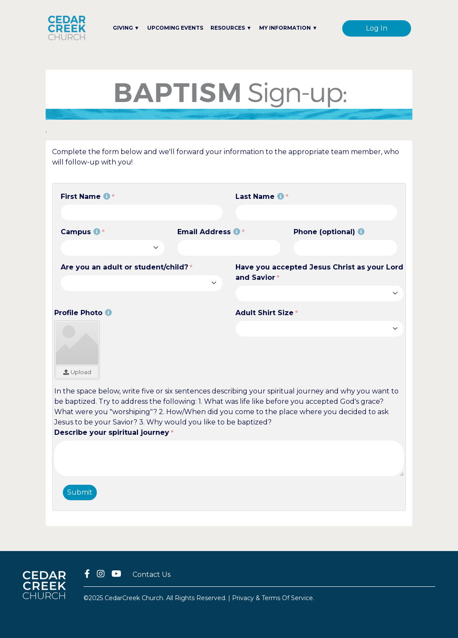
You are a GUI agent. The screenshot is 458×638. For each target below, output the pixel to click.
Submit (80, 492)
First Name (85, 196)
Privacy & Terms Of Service (272, 598)
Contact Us (151, 574)
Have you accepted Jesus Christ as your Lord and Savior (319, 272)
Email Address (208, 232)
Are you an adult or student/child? (124, 267)
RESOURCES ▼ (230, 28)
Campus (80, 232)
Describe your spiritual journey (111, 432)
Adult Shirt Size (264, 313)
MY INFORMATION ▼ (288, 28)
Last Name (259, 196)
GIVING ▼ (126, 28)
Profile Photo (83, 313)
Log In (376, 28)
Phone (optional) (329, 232)
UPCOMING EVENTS (175, 28)
